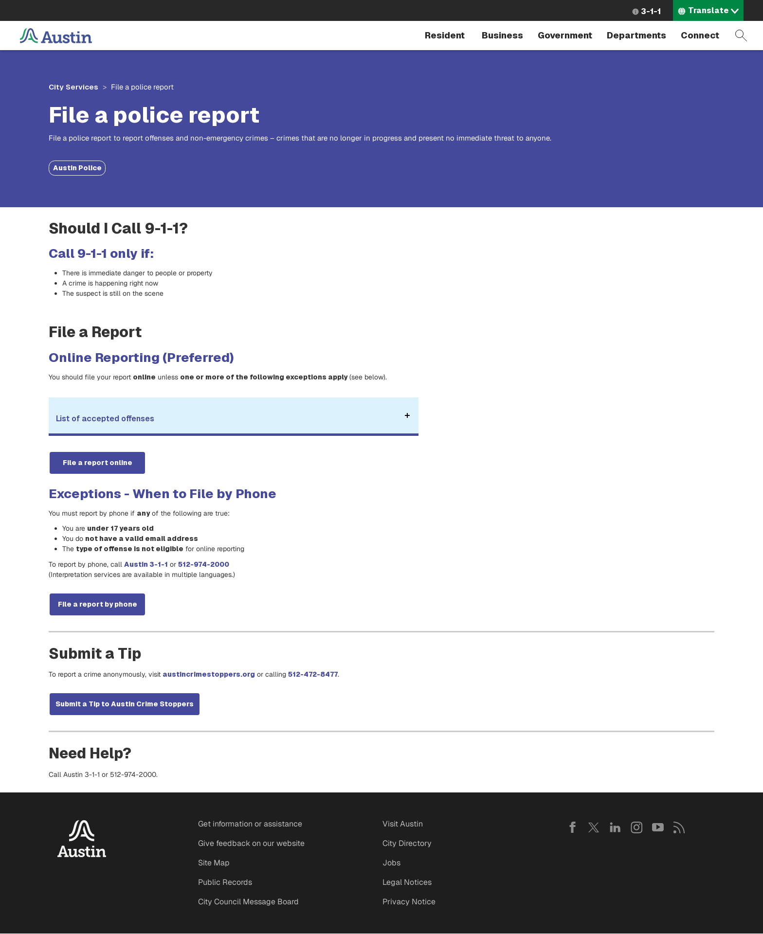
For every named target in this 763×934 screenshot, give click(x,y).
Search (741, 35)
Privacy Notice (409, 902)
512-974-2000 (204, 564)
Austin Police (77, 167)
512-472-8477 (313, 674)
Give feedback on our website (251, 843)
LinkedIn (615, 827)
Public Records (225, 882)
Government (565, 35)
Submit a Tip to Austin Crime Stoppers (124, 704)
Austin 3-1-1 (146, 564)
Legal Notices (407, 882)
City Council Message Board (248, 902)
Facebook (572, 827)
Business (502, 35)
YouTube (658, 827)
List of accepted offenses (234, 421)
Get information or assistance (250, 824)
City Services (73, 86)
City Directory (407, 843)
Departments (636, 35)
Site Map (214, 863)
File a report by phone (97, 604)
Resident (445, 35)
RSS (679, 827)
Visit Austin (402, 824)
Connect (700, 35)
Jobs (391, 863)
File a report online (97, 462)
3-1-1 (651, 11)
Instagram (636, 827)
